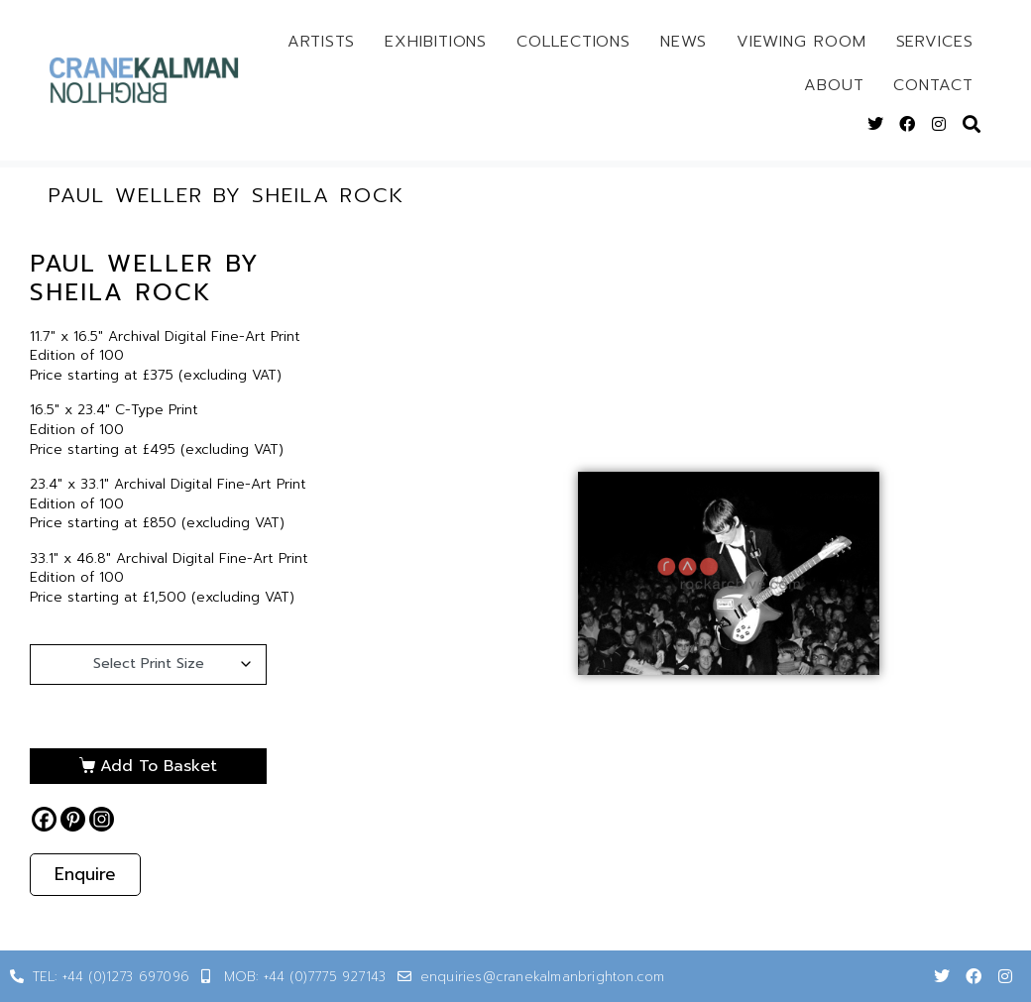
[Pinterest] (72, 819)
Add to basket (158, 766)
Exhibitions (436, 42)
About (834, 85)
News (683, 42)
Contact (933, 85)
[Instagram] (101, 819)
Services (935, 42)
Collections (573, 42)
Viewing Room (801, 42)
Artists (321, 42)
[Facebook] (44, 819)
